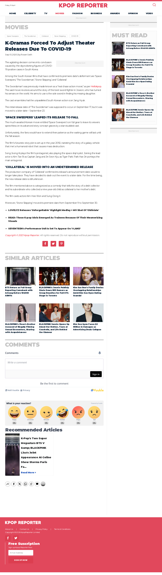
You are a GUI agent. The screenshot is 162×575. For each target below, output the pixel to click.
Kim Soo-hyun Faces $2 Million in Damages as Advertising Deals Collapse (87, 331)
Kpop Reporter (31, 239)
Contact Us (24, 533)
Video (149, 15)
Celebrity (30, 15)
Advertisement (81, 22)
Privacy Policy (41, 533)
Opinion (133, 15)
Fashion (77, 15)
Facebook (45, 247)
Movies (59, 15)
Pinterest (61, 247)
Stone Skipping (59, 40)
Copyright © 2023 (14, 239)
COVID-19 (74, 40)
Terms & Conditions (62, 533)
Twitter (53, 247)
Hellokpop (96, 90)
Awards (115, 15)
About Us (9, 533)
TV (45, 15)
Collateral (45, 40)
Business (96, 15)
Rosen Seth (26, 58)
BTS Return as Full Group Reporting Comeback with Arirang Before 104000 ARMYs (140, 49)
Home (12, 15)
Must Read (129, 39)
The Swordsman (30, 40)
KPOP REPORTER (83, 7)
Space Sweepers (13, 40)
